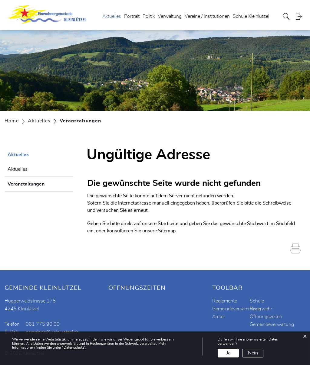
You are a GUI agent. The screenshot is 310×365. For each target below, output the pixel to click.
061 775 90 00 (43, 324)
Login (300, 16)
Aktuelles (111, 16)
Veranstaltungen (40, 183)
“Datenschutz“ (73, 347)
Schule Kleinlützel (251, 16)
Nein (253, 352)
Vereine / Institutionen (207, 16)
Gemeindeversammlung (236, 308)
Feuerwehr (261, 308)
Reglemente (224, 301)
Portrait (132, 16)
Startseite (168, 223)
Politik (149, 16)
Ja (228, 352)
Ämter (218, 316)
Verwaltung (170, 16)
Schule (257, 301)
